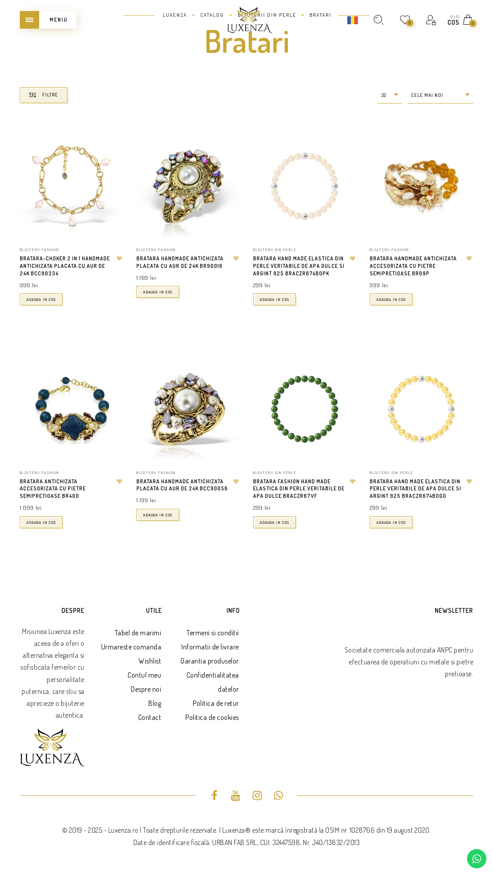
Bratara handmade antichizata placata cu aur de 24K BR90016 (180, 262)
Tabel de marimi (138, 632)
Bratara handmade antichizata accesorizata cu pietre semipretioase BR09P (413, 266)
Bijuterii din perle (275, 249)
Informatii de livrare (210, 646)
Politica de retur (216, 703)
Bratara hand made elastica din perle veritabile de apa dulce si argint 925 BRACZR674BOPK (299, 266)
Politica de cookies (212, 717)
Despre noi (146, 689)
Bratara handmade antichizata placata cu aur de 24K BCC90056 (182, 485)
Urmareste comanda (131, 646)
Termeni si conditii (213, 632)
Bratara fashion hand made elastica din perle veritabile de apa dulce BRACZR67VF (299, 489)
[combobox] (390, 95)
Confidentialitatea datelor (213, 682)
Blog (154, 703)
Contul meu (144, 675)
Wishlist (150, 660)
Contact (150, 717)
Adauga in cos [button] (41, 299)
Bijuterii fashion (39, 249)
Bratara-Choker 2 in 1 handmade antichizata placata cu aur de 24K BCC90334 (65, 266)
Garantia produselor (209, 660)
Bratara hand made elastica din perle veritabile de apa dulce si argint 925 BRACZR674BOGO (415, 489)
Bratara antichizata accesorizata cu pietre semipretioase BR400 (53, 489)
